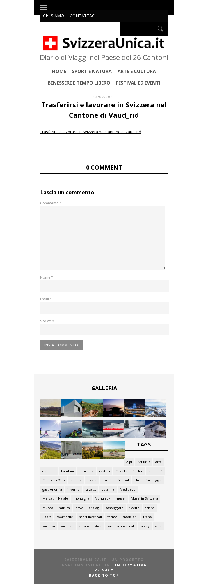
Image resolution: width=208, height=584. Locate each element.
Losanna (108, 489)
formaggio (154, 480)
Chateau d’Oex (53, 480)
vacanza (48, 526)
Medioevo (128, 489)
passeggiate (114, 507)
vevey (145, 526)
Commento (51, 203)
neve (79, 507)
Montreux (102, 498)
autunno (49, 471)
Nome (46, 277)
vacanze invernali (121, 526)
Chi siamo (53, 15)
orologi (94, 507)
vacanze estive (90, 526)
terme (112, 516)
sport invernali (90, 516)
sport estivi (65, 516)
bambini (67, 471)
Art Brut (144, 462)
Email (46, 299)
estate (92, 480)
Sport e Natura (92, 71)
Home (59, 71)
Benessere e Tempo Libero (79, 83)
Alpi (129, 462)
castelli (104, 471)
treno (147, 516)
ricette (134, 507)
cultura (76, 480)
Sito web (47, 320)
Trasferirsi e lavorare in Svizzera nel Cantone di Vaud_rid (90, 131)
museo (47, 507)
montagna (81, 498)
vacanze (67, 526)
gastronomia (52, 489)
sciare (149, 507)
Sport (46, 516)
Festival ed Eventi (138, 83)
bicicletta (86, 471)
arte (158, 462)
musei (120, 498)
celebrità (156, 471)
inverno (73, 489)
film (137, 480)
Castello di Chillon (129, 471)
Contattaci (83, 15)
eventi (107, 480)
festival (123, 480)
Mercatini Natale (55, 498)
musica (64, 507)
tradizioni (130, 516)
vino (158, 526)
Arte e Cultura (137, 71)
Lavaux (90, 489)
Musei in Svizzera (144, 498)
